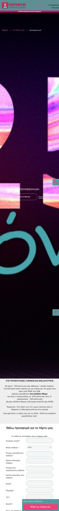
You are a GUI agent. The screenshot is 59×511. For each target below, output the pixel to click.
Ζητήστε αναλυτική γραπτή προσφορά (29, 11)
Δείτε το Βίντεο (23, 197)
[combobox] (39, 447)
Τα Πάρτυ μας (40, 5)
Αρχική (5, 30)
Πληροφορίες (44, 197)
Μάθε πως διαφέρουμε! (41, 507)
